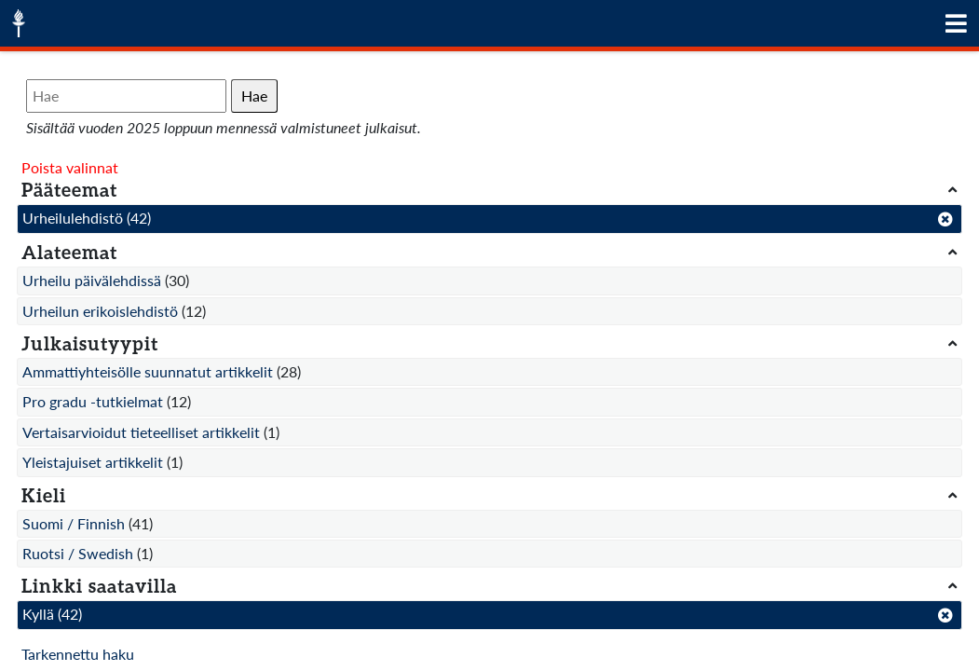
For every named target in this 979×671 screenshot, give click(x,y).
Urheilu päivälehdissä (91, 280)
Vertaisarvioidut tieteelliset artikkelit (141, 432)
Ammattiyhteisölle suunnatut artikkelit (147, 371)
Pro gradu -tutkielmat (92, 401)
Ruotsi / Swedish (77, 553)
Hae (254, 95)
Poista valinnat (69, 167)
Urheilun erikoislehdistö (100, 311)
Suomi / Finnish (73, 523)
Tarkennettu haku (77, 654)
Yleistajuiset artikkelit (92, 462)
